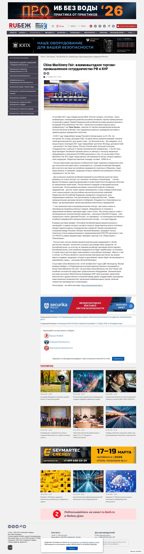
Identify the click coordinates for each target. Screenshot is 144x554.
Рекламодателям (117, 32)
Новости (13, 32)
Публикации (76, 32)
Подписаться (118, 359)
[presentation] (42, 455)
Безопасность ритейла (18, 98)
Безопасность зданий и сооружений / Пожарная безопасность (23, 64)
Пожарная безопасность (57, 342)
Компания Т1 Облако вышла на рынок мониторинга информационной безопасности (119, 499)
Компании (103, 32)
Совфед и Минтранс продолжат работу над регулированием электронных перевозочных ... (121, 435)
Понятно (72, 548)
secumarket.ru (114, 544)
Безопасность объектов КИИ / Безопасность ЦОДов (20, 103)
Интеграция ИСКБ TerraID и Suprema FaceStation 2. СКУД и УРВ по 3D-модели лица (90, 323)
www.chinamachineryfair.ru (92, 285)
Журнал (23, 32)
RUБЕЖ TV (49, 32)
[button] (87, 462)
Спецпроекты (36, 32)
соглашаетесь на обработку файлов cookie (84, 542)
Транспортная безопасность (20, 76)
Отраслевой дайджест (126, 26)
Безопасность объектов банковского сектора (23, 92)
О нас (131, 32)
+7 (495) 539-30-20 (61, 535)
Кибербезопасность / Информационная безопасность (21, 81)
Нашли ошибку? (136, 551)
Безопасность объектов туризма (21, 109)
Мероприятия (90, 32)
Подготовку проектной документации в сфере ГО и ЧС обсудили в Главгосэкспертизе (86, 435)
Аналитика (62, 32)
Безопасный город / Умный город (22, 87)
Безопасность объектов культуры (22, 113)
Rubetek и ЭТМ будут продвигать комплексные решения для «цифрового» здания (54, 499)
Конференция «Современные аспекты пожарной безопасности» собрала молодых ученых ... (55, 435)
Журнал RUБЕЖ (53, 336)
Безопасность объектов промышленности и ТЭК (18, 70)
